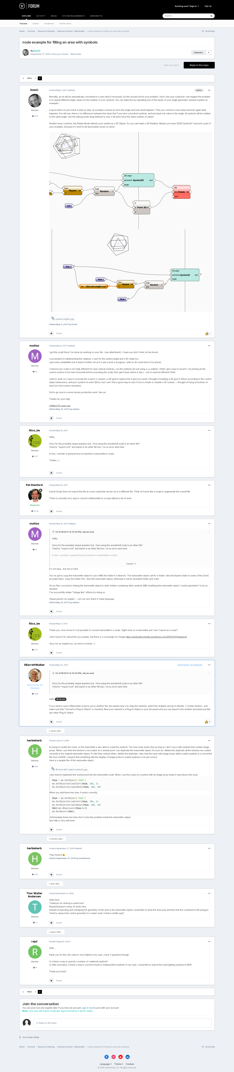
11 (35, 922)
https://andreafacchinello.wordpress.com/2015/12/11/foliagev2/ (156, 637)
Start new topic (171, 65)
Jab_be (85, 532)
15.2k (35, 511)
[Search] (178, 15)
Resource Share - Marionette (67, 54)
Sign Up (208, 6)
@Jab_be (60, 699)
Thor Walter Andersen (34, 895)
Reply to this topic (199, 65)
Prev (29, 78)
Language (105, 1064)
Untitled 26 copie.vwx (60, 405)
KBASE (54, 16)
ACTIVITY (40, 16)
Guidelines (49, 23)
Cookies (130, 1064)
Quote (59, 333)
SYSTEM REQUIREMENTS (73, 16)
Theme (118, 1064)
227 (35, 456)
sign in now (87, 1008)
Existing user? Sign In (187, 6)
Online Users (65, 23)
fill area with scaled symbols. (71, 769)
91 (35, 371)
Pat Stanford (34, 485)
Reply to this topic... (47, 1023)
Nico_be (34, 430)
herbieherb (34, 740)
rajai (34, 941)
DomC (37, 50)
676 (35, 116)
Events (36, 23)
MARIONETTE (96, 16)
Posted (58, 90)
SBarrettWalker (34, 664)
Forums (23, 23)
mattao (34, 345)
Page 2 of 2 (52, 78)
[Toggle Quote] (53, 531)
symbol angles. (65, 319)
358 (35, 694)
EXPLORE (26, 17)
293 (35, 766)
